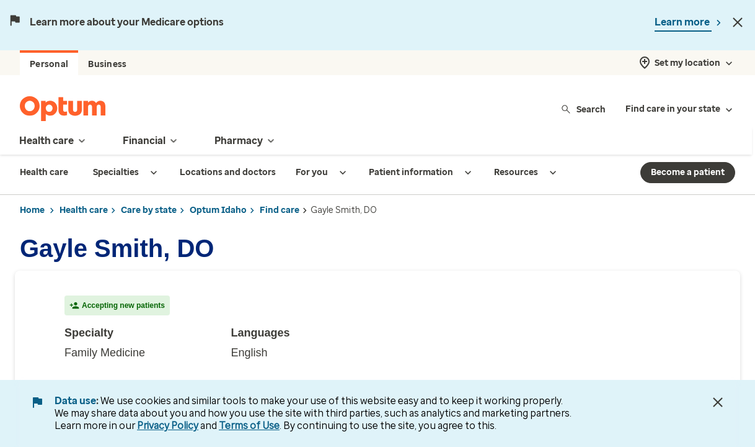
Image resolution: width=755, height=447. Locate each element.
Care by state (149, 210)
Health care (84, 210)
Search (583, 109)
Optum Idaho (218, 210)
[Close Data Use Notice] (717, 402)
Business (107, 64)
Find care (279, 210)
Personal (49, 64)
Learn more (683, 22)
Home (32, 210)
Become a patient (688, 172)
